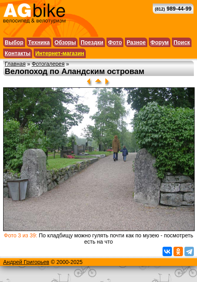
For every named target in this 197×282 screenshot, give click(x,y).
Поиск (182, 42)
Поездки (92, 42)
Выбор (14, 42)
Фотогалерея (48, 64)
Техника (39, 42)
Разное (136, 42)
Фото (115, 42)
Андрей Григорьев (26, 262)
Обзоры (65, 42)
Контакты (18, 53)
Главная (15, 64)
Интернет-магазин (59, 53)
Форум (159, 42)
